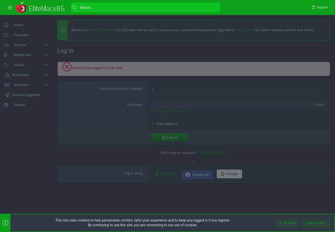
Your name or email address (120, 89)
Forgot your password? (168, 111)
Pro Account (244, 30)
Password (134, 105)
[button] (10, 7)
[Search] (145, 7)
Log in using (133, 173)
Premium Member (102, 30)
